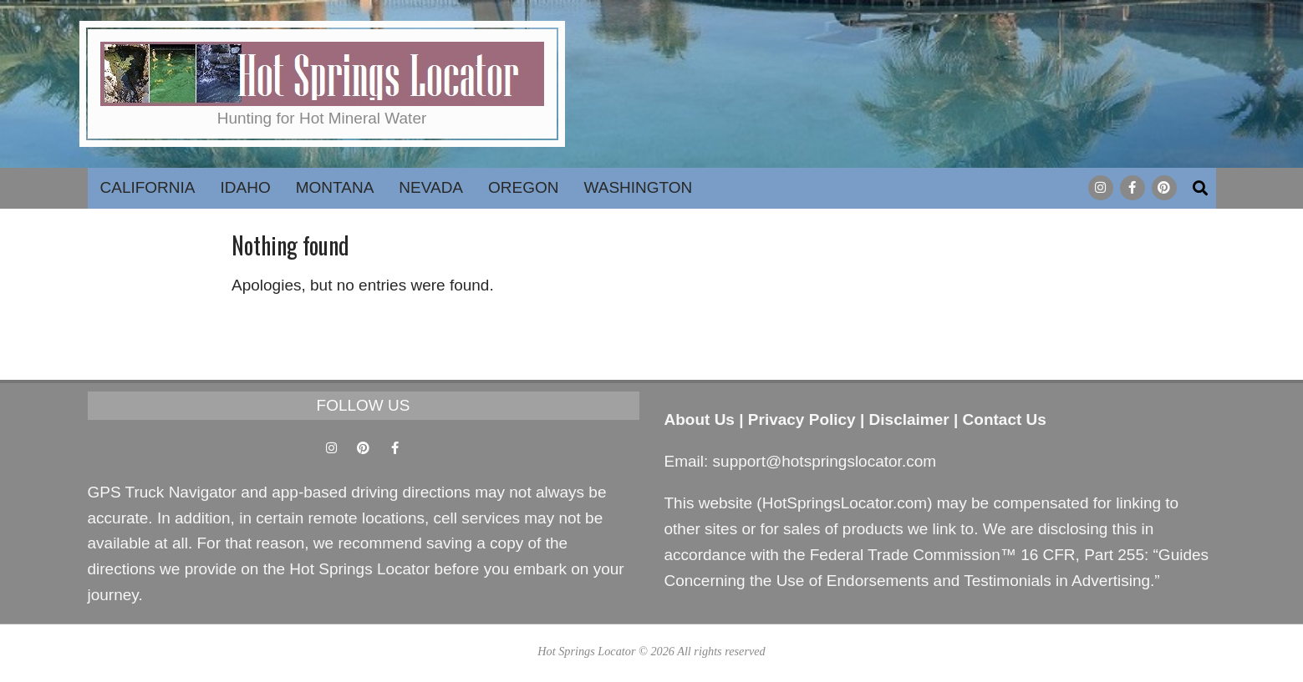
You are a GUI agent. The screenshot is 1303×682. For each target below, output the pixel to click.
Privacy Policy (802, 419)
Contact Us (1004, 419)
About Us (699, 419)
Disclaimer (909, 419)
